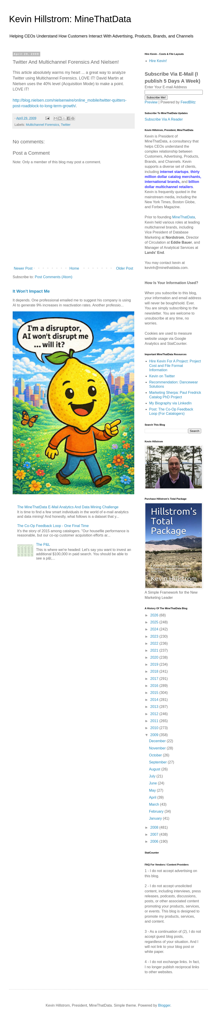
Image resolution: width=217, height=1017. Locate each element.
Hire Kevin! (158, 61)
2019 (154, 664)
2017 (154, 679)
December (158, 741)
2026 (154, 615)
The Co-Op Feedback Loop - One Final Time (53, 526)
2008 (154, 827)
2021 (154, 650)
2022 (154, 643)
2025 (154, 622)
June (153, 783)
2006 (154, 841)
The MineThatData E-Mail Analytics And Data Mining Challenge (67, 507)
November (158, 748)
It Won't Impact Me (31, 291)
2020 (154, 657)
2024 (154, 629)
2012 (154, 714)
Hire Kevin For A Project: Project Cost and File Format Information (175, 365)
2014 (154, 700)
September (158, 762)
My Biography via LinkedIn (170, 403)
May (153, 790)
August (155, 769)
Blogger (164, 1005)
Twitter (65, 124)
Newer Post (23, 268)
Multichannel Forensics (42, 124)
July (152, 776)
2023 (154, 636)
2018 (154, 671)
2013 (154, 707)
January (156, 818)
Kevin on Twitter (162, 376)
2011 (154, 721)
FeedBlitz (188, 102)
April (153, 797)
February (156, 811)
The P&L (43, 544)
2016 (154, 686)
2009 (154, 735)
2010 (154, 728)
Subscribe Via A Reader (164, 119)
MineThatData (183, 217)
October (156, 755)
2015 (154, 693)
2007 (154, 834)
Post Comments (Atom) (53, 277)
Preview (151, 102)
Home (74, 268)
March (154, 804)
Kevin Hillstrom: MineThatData (70, 19)
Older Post (124, 268)
